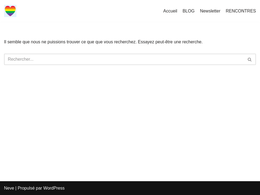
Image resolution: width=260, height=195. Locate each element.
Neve (9, 188)
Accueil (170, 11)
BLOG (188, 11)
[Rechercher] (124, 59)
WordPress (54, 188)
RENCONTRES (241, 11)
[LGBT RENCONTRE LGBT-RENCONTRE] (10, 11)
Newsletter (210, 11)
